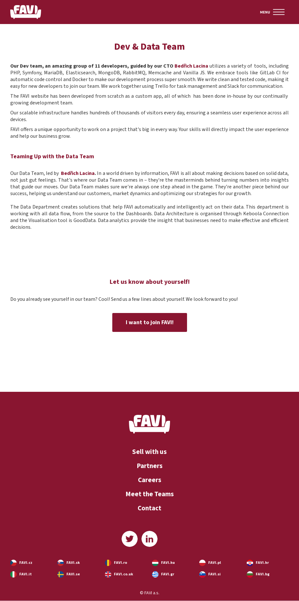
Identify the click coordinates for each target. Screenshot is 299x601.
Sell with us (149, 452)
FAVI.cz (25, 562)
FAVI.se (73, 574)
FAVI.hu (168, 562)
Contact (149, 508)
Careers (149, 480)
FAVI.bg (262, 574)
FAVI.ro (120, 562)
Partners (150, 466)
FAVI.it (25, 574)
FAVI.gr (167, 574)
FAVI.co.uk (123, 574)
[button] (272, 12)
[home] (25, 12)
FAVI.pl (214, 562)
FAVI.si (214, 574)
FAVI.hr (262, 562)
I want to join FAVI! (150, 322)
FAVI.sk (73, 562)
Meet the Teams (149, 494)
